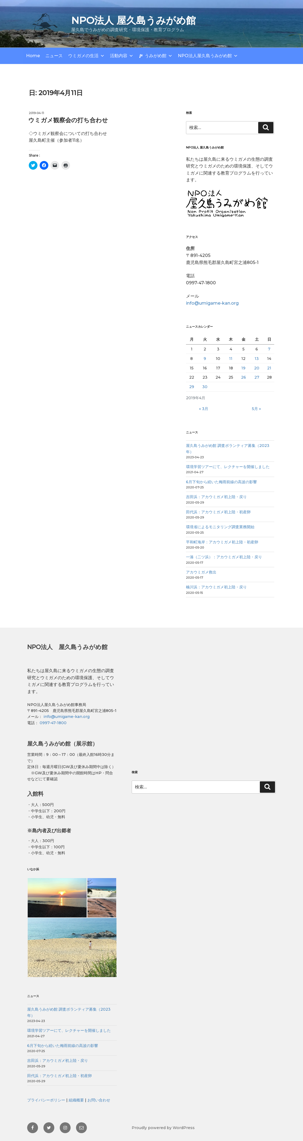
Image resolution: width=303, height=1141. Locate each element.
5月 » (256, 408)
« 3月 (203, 408)
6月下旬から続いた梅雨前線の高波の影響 (221, 481)
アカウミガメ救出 (201, 572)
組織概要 (76, 1100)
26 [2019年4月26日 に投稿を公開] (243, 377)
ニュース (54, 55)
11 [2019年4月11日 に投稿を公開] (230, 358)
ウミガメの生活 (83, 55)
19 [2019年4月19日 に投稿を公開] (243, 368)
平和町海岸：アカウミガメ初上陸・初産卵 (222, 542)
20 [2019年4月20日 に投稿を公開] (256, 368)
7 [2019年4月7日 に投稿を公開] (269, 349)
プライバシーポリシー (46, 1100)
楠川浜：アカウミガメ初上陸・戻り (216, 587)
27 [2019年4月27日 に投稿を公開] (256, 377)
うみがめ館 (155, 55)
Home (33, 55)
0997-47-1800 (53, 722)
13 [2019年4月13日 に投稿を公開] (257, 358)
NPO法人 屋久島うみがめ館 (133, 20)
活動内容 (118, 55)
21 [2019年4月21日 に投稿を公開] (269, 368)
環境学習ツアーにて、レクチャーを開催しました (228, 466)
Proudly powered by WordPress (163, 1127)
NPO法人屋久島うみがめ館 (205, 55)
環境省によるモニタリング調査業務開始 (220, 526)
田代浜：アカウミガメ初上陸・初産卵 (218, 512)
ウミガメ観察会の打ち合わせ (68, 120)
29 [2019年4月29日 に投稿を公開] (191, 386)
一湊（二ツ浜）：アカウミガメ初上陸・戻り (224, 557)
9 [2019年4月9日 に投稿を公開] (205, 358)
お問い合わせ (98, 1100)
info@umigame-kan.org (212, 303)
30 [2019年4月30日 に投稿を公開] (204, 386)
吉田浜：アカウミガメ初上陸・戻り (216, 496)
